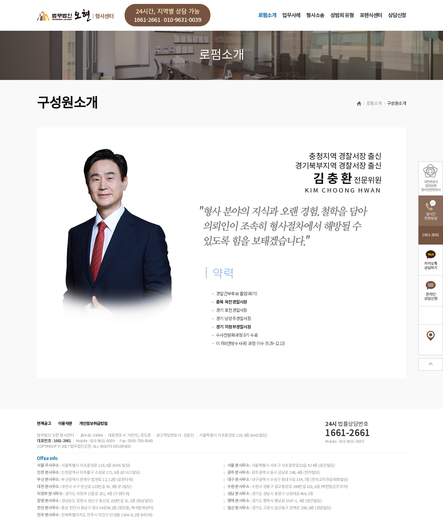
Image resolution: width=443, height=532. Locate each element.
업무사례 (291, 16)
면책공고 (44, 424)
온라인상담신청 (430, 296)
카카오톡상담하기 (430, 266)
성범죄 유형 (341, 16)
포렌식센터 (371, 16)
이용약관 (65, 424)
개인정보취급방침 (93, 424)
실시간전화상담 (430, 216)
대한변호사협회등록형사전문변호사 (431, 186)
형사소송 (315, 16)
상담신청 (397, 16)
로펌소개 (267, 16)
